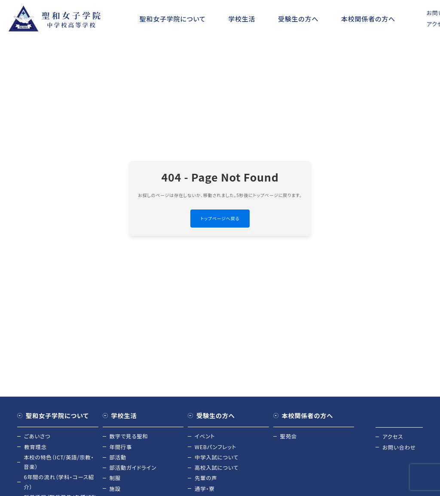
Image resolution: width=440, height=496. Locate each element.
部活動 (118, 459)
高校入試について (218, 470)
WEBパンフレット (216, 448)
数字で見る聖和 (130, 437)
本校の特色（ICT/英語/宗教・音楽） (60, 464)
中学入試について (218, 459)
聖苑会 (289, 437)
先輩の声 (206, 481)
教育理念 (36, 448)
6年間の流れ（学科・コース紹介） (60, 485)
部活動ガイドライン (134, 470)
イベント (205, 437)
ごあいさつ (38, 437)
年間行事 (121, 448)
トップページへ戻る (220, 218)
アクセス (393, 437)
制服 (116, 481)
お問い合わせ (399, 448)
